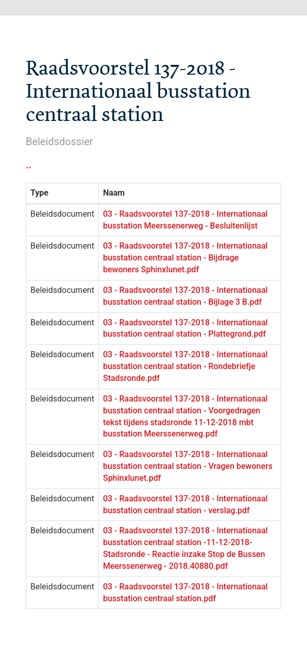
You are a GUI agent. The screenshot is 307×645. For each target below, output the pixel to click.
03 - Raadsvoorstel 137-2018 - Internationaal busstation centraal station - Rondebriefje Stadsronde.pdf (185, 366)
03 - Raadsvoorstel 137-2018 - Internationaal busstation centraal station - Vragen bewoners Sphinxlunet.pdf (187, 466)
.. (28, 165)
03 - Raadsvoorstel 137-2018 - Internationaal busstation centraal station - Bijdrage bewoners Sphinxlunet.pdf (185, 257)
